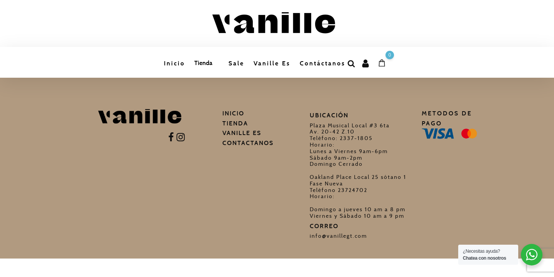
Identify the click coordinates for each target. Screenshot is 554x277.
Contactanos (248, 143)
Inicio (174, 63)
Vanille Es (272, 63)
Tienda (203, 63)
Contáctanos (322, 63)
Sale (236, 63)
